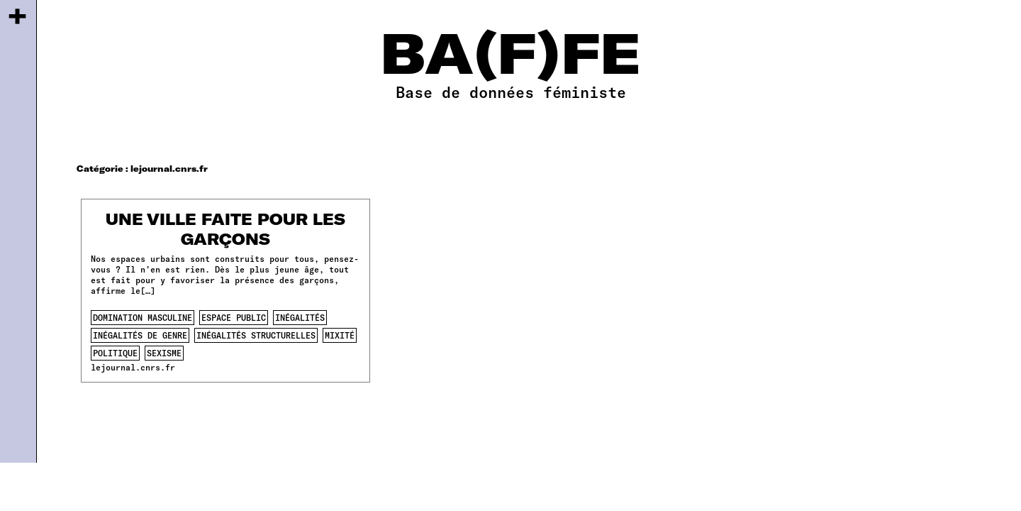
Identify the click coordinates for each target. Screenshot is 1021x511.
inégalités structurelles (256, 335)
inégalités (300, 317)
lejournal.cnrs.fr (133, 367)
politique (115, 353)
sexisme (164, 353)
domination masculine (142, 317)
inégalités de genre (140, 335)
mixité (340, 335)
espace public (233, 317)
